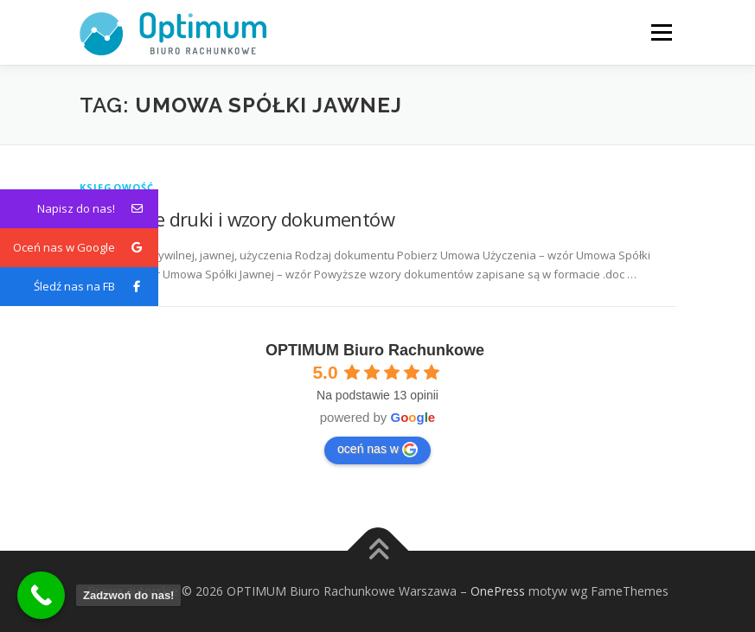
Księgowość (117, 187)
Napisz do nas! (97, 208)
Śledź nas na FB (96, 286)
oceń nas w (377, 449)
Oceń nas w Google (85, 247)
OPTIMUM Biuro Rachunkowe (375, 350)
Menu (661, 32)
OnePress (497, 591)
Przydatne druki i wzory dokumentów (237, 219)
